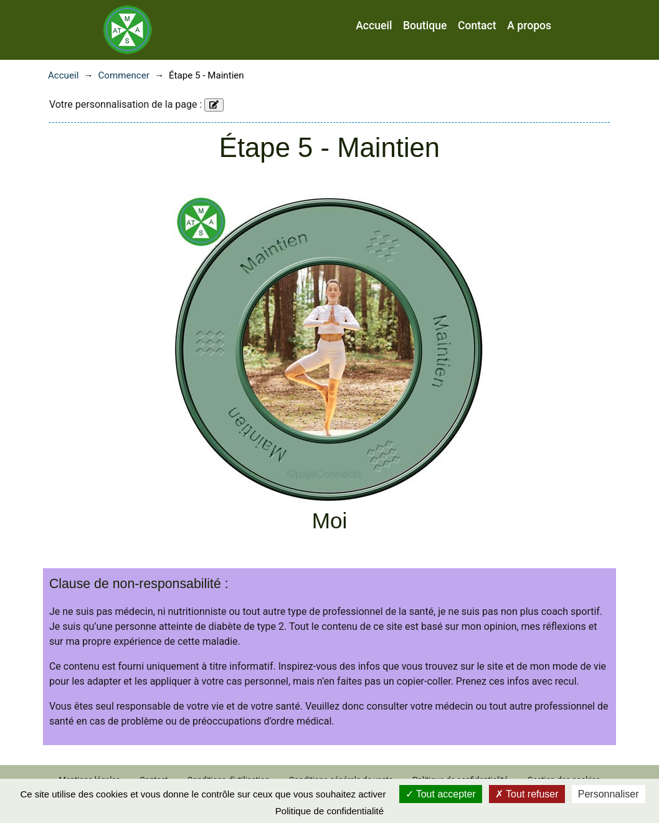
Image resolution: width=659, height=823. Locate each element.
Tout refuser (527, 794)
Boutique (425, 25)
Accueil (374, 25)
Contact (477, 25)
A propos (529, 25)
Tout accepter (440, 794)
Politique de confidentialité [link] (329, 811)
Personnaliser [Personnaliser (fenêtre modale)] (608, 794)
